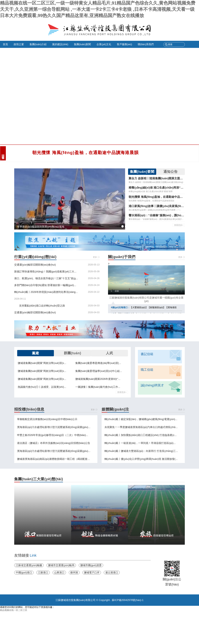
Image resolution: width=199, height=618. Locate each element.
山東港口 (59, 572)
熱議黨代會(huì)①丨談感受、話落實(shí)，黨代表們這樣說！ (52, 387)
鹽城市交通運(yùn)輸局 (61, 565)
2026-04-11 (20, 299)
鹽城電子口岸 (91, 572)
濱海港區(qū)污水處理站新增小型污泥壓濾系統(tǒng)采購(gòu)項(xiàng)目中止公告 (64, 427)
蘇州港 (74, 572)
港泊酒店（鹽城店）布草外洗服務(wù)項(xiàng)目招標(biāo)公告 (53, 443)
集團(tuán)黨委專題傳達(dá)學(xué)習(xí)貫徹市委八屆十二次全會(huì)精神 (117, 363)
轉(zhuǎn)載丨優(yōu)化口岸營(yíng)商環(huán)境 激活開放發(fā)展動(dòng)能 (148, 459)
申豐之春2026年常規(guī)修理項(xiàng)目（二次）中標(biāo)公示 (54, 435)
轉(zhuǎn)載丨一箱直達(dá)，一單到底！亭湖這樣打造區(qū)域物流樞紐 (145, 443)
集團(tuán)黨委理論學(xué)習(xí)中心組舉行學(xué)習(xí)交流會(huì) (113, 371)
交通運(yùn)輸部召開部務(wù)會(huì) (35, 264)
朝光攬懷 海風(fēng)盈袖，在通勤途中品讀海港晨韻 (85, 152)
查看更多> (178, 225)
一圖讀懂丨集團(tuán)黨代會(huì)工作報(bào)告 (102, 387)
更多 (95, 257)
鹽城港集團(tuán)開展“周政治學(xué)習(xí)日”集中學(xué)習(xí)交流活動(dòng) (62, 363)
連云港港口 (111, 572)
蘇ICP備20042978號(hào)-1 (127, 600)
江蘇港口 (43, 572)
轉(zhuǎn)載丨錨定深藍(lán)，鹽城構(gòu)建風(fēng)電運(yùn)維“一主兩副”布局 (149, 419)
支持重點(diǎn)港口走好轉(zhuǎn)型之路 (42, 305)
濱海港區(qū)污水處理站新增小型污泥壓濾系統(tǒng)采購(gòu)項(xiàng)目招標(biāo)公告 (67, 451)
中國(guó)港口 (24, 572)
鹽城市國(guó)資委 (91, 565)
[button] (122, 226)
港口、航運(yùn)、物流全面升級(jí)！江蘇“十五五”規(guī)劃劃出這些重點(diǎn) (58, 278)
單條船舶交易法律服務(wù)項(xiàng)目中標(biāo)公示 (47, 419)
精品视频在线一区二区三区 (13, 610)
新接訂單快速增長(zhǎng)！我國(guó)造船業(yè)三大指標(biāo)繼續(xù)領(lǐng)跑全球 (62, 271)
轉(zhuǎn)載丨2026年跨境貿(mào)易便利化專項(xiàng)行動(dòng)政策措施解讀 (59, 292)
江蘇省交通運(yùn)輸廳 (29, 565)
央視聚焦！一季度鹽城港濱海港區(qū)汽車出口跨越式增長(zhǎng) (141, 427)
